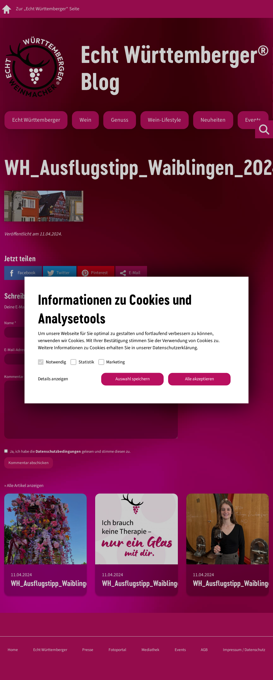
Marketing (112, 362)
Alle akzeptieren (199, 379)
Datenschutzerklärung (175, 347)
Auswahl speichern (132, 379)
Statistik (82, 362)
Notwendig (52, 362)
